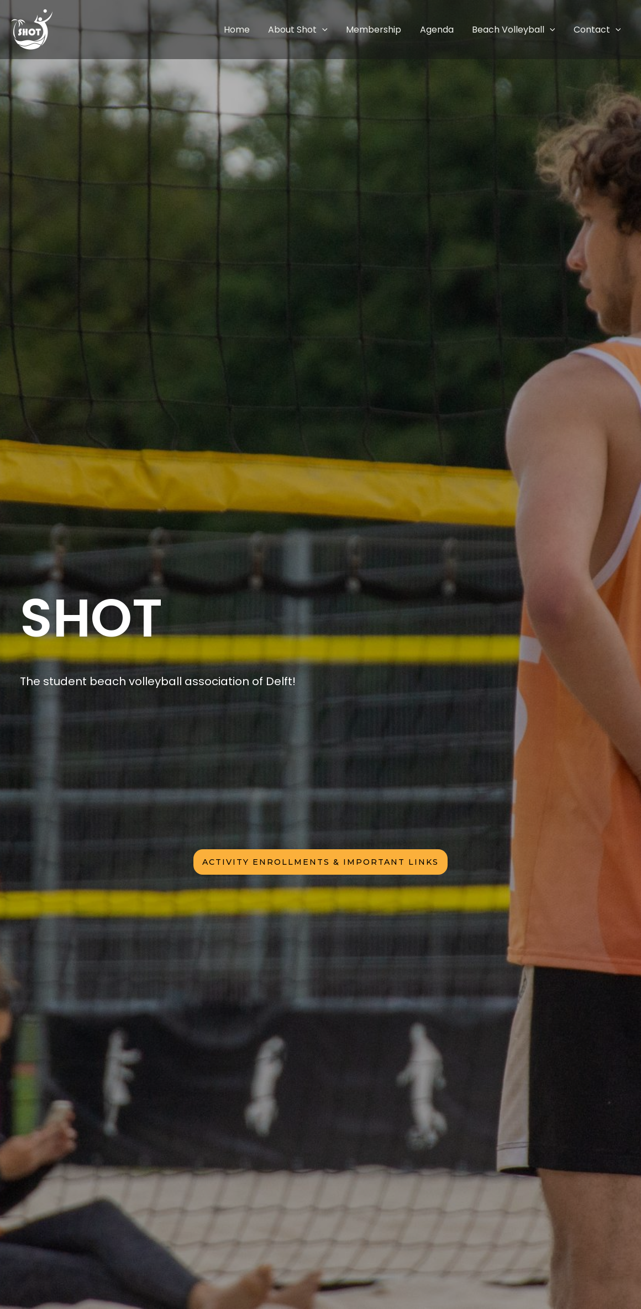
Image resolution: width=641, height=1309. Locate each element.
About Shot (331, 29)
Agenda (455, 29)
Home (277, 29)
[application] (355, 29)
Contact (600, 29)
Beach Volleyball (524, 29)
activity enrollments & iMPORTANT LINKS (320, 862)
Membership (399, 29)
